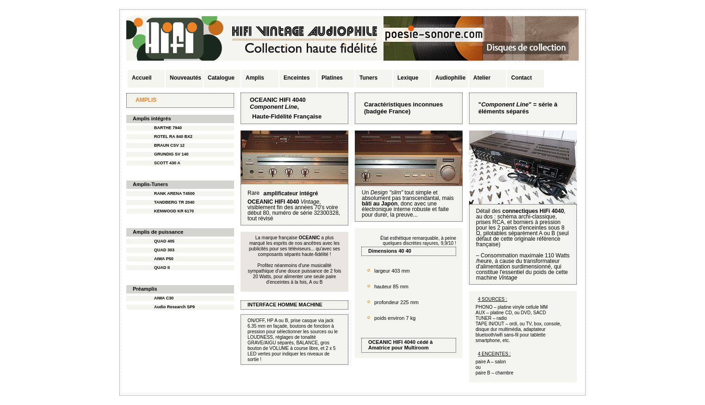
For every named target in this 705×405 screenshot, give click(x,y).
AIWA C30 (163, 298)
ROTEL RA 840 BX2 (173, 136)
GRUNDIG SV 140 (171, 154)
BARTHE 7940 (168, 127)
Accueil (142, 78)
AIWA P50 (163, 258)
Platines (332, 78)
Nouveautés (185, 78)
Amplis (255, 78)
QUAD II (162, 267)
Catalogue (221, 78)
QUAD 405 (164, 241)
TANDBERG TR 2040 (174, 202)
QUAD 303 (164, 250)
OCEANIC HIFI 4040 (391, 342)
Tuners (368, 78)
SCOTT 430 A (167, 163)
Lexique (407, 78)
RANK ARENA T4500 (174, 193)
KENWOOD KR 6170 (174, 211)
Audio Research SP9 (174, 307)
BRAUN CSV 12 (169, 145)
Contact (521, 78)
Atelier (481, 78)
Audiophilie (450, 78)
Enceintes (297, 78)
